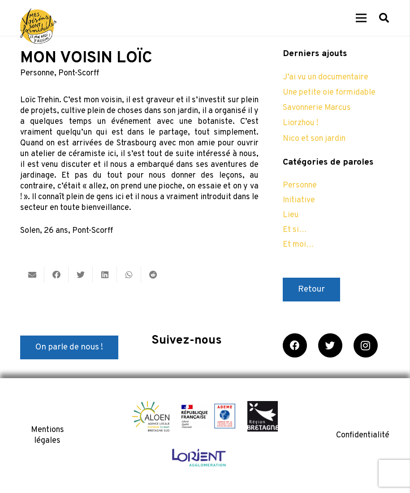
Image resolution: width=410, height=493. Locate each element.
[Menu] (361, 18)
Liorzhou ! (300, 123)
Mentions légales (47, 435)
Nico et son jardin (314, 139)
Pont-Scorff (78, 73)
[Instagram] (366, 345)
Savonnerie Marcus (317, 108)
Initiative (299, 200)
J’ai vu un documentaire (325, 77)
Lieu (291, 215)
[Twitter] (330, 345)
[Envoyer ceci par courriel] (32, 274)
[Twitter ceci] (81, 274)
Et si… (295, 230)
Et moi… (298, 245)
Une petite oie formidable (329, 92)
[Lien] (38, 26)
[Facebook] (295, 345)
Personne (37, 73)
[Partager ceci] (56, 274)
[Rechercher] (384, 18)
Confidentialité (362, 435)
